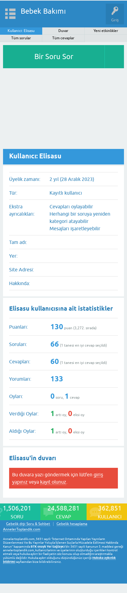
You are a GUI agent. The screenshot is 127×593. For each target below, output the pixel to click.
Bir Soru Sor (53, 56)
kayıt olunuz (53, 482)
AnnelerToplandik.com (21, 529)
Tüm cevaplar (63, 38)
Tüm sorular (21, 38)
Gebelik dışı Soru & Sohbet (28, 524)
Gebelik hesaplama (72, 524)
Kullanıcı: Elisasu (21, 31)
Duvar (63, 31)
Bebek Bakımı (43, 11)
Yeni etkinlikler (106, 31)
